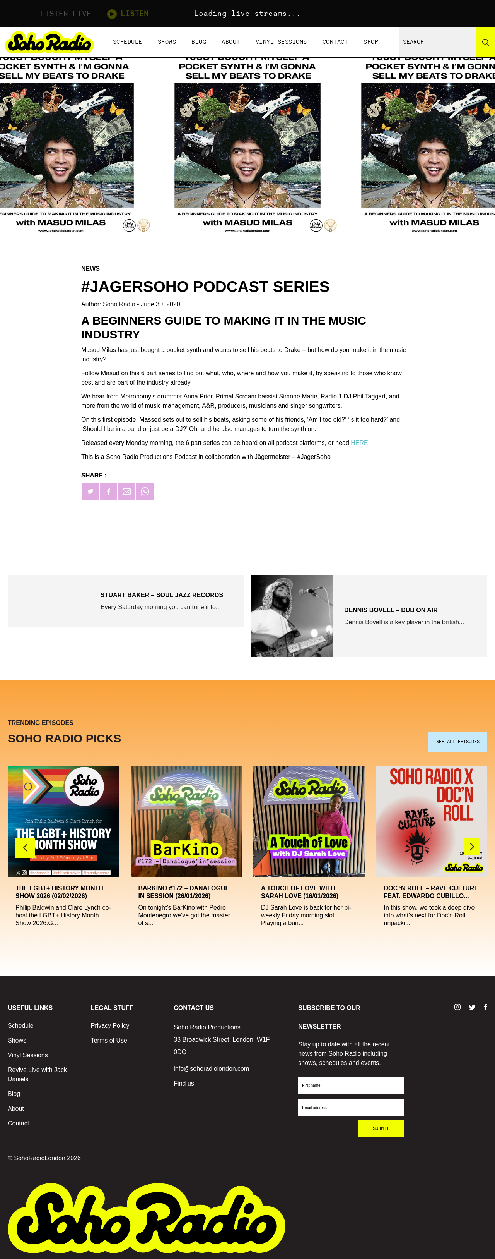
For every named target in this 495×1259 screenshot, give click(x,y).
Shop (371, 42)
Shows (167, 42)
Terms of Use (109, 1039)
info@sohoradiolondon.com (211, 1067)
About (231, 42)
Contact (335, 42)
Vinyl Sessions (281, 42)
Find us (184, 1082)
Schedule (127, 42)
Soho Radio (120, 304)
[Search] (485, 42)
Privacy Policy (110, 1024)
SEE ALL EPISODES (458, 740)
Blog (198, 42)
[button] (472, 845)
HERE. (360, 443)
